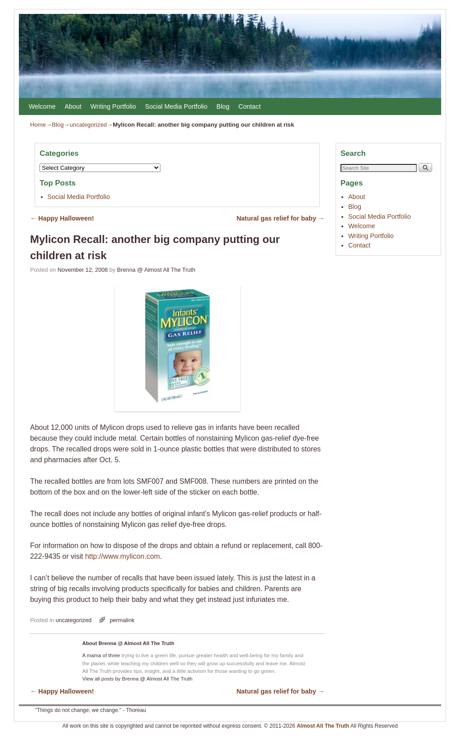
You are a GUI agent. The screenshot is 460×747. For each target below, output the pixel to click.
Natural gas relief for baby (281, 218)
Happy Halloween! (62, 218)
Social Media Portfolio (176, 106)
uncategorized (88, 124)
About (73, 106)
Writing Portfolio (113, 106)
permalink (122, 620)
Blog (223, 106)
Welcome (42, 106)
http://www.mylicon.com (122, 556)
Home (38, 124)
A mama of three (101, 655)
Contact (250, 106)
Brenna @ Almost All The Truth (156, 269)
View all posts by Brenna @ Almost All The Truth (137, 678)
